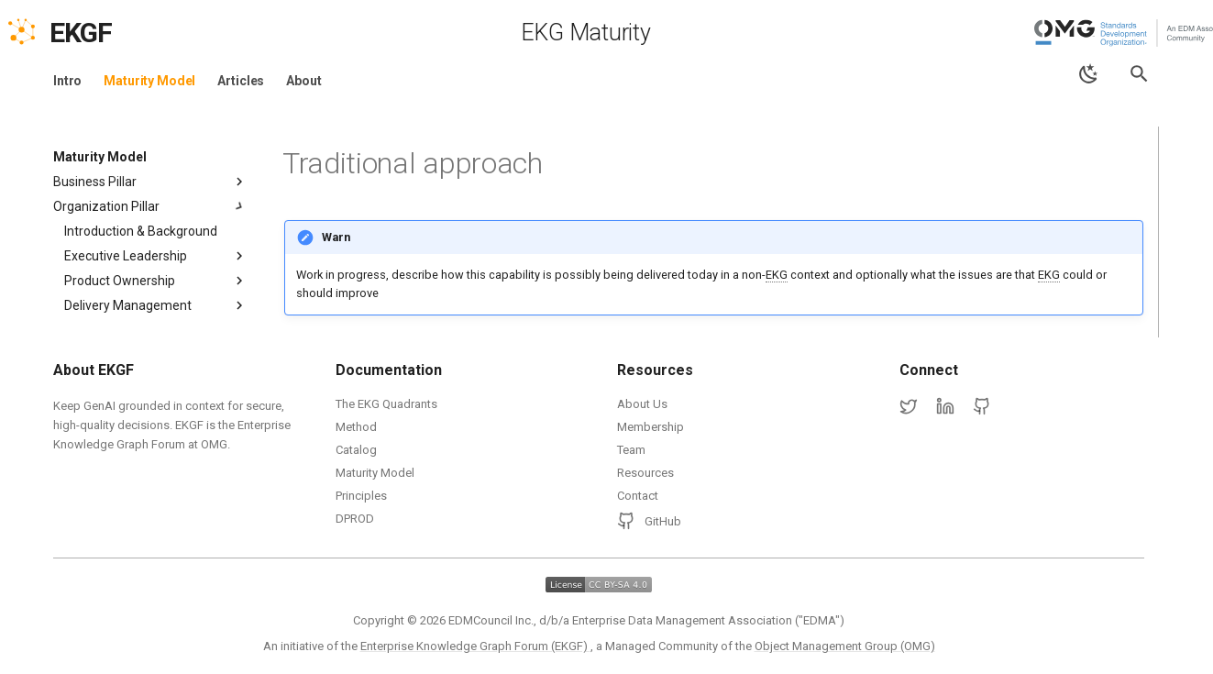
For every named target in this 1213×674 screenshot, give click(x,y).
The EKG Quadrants (386, 404)
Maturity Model (149, 80)
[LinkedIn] (945, 407)
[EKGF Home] (97, 33)
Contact (637, 496)
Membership (650, 427)
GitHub (649, 521)
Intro (67, 80)
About (303, 80)
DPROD (355, 518)
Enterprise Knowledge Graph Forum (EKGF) (475, 646)
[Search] (1139, 74)
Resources (645, 473)
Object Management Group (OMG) (845, 646)
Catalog (356, 450)
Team (631, 450)
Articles (240, 80)
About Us (642, 404)
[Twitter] (908, 407)
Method (356, 427)
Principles (361, 496)
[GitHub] (982, 407)
